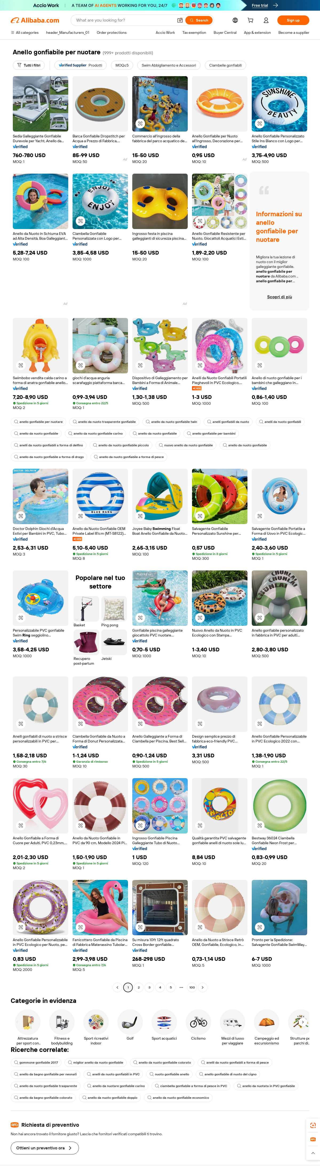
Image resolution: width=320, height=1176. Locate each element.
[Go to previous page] (117, 987)
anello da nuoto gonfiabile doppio (109, 1098)
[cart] (251, 21)
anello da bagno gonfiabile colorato (43, 1098)
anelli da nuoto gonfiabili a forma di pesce (235, 1062)
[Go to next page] (202, 987)
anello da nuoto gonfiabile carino (95, 433)
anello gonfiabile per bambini (211, 433)
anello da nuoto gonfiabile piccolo (121, 445)
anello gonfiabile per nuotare (38, 422)
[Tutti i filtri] (29, 65)
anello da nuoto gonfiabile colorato (162, 1062)
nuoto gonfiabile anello (169, 1074)
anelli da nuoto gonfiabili (280, 422)
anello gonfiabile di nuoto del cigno (228, 1074)
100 (192, 987)
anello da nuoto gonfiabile (36, 433)
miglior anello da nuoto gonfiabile (95, 1062)
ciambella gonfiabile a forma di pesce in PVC (191, 1086)
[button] (180, 20)
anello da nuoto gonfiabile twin (171, 422)
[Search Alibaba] (124, 20)
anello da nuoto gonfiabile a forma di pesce (129, 457)
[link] (313, 1125)
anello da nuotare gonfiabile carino (116, 1086)
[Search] (199, 20)
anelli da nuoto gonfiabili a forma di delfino (48, 445)
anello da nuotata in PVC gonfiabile (266, 1086)
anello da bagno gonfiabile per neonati (45, 1074)
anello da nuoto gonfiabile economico (178, 1098)
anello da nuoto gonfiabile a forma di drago (49, 457)
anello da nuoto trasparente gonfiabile (104, 422)
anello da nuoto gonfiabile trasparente (45, 1086)
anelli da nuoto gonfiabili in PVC (113, 1074)
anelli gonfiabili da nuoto (228, 422)
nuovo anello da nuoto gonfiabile (186, 445)
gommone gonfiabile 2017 (36, 1062)
